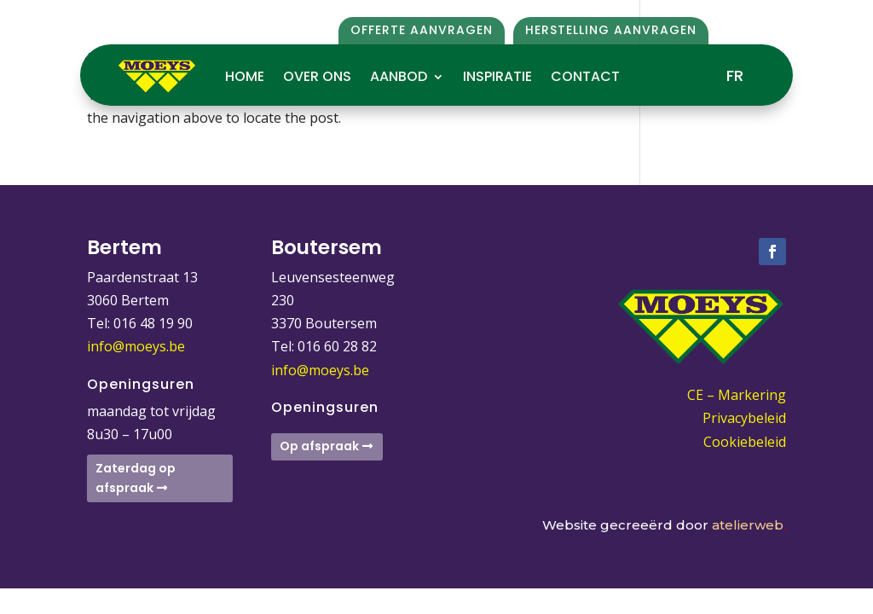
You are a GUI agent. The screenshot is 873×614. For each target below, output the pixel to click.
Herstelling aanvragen (611, 29)
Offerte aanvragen (421, 29)
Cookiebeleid (744, 441)
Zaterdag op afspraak (135, 478)
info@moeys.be (136, 346)
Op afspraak (319, 446)
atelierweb (749, 525)
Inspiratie (497, 76)
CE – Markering (736, 394)
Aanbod (398, 76)
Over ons (317, 76)
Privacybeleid (744, 417)
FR (734, 75)
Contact (585, 76)
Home (244, 76)
